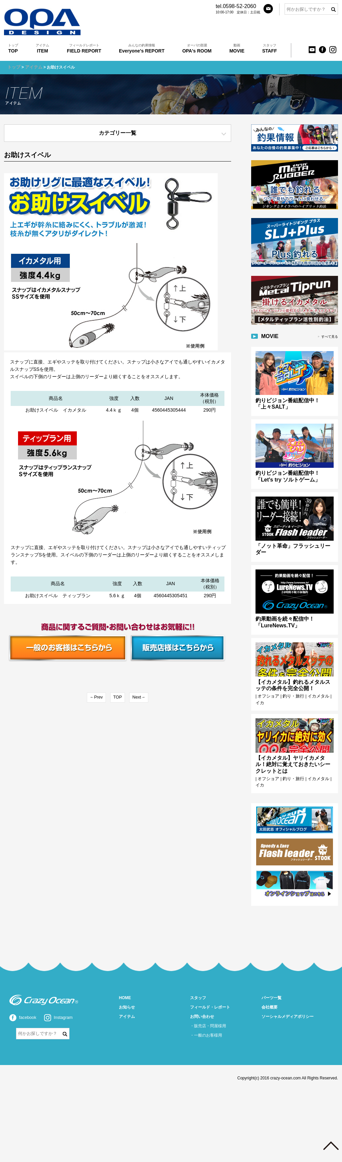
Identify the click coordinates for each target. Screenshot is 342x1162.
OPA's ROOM (197, 48)
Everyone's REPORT (141, 48)
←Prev (97, 697)
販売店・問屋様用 (210, 1011)
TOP (13, 48)
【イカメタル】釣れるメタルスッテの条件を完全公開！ (292, 676)
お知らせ (127, 992)
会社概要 (270, 992)
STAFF (269, 48)
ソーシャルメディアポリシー (288, 1001)
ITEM (42, 48)
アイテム (32, 67)
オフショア (268, 686)
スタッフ (198, 983)
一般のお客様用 (208, 1020)
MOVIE (236, 48)
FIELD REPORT (84, 48)
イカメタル (314, 686)
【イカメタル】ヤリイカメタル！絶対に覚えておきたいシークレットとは (292, 752)
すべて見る (329, 334)
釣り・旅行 (291, 686)
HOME (125, 983)
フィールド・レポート (210, 992)
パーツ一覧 (272, 983)
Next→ (138, 697)
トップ (13, 67)
